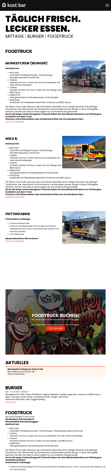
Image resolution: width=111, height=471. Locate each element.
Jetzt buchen (55, 328)
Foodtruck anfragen (14, 121)
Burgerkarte (10, 402)
